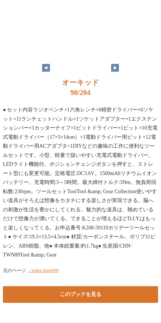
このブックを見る (80, 294)
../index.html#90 (43, 270)
